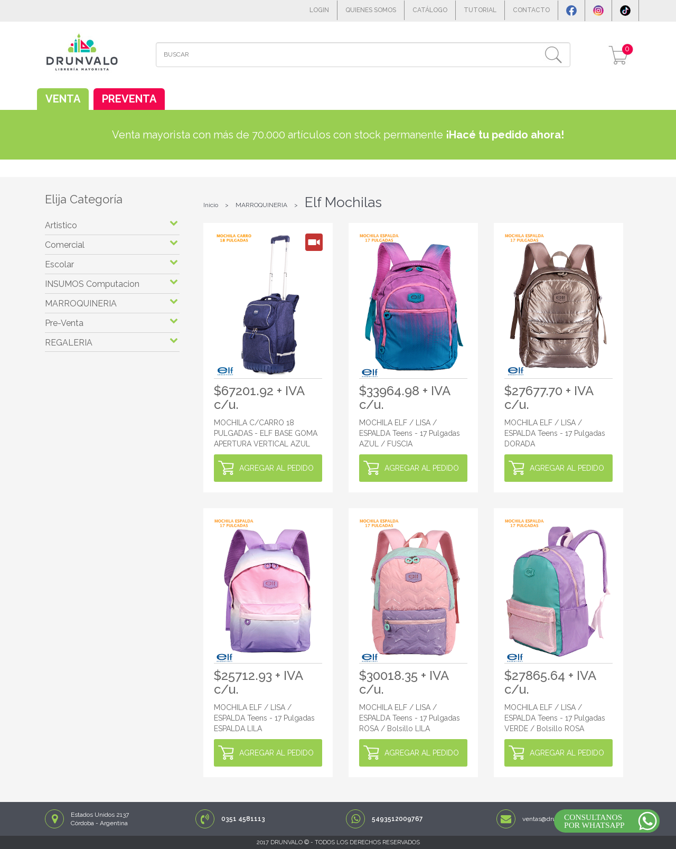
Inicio (210, 205)
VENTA (62, 98)
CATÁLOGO (429, 10)
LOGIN (319, 10)
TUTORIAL (480, 10)
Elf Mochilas (343, 202)
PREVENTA (129, 98)
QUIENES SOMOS (370, 10)
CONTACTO (531, 10)
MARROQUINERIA (261, 205)
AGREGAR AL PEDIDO (276, 468)
